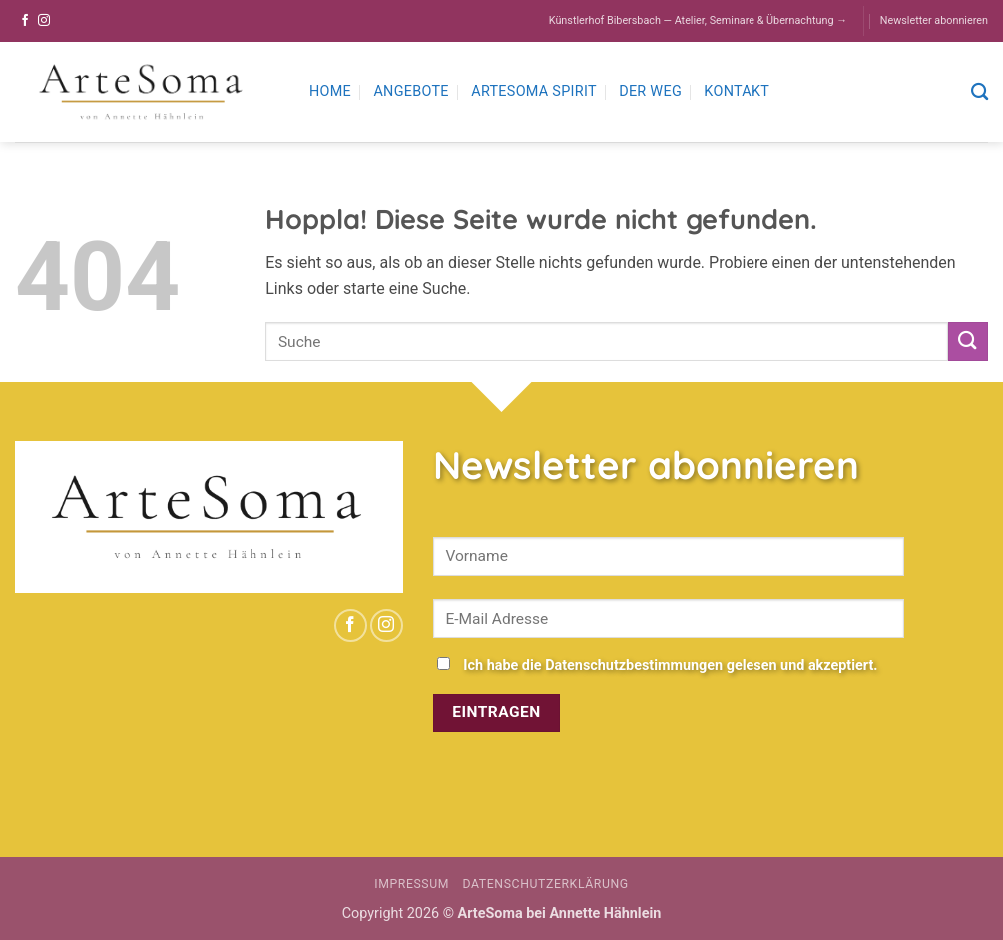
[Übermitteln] (968, 341)
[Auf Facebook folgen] (25, 21)
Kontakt (736, 91)
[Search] (979, 92)
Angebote (410, 91)
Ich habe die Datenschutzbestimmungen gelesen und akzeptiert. (670, 665)
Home (330, 91)
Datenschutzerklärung (546, 884)
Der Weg (650, 91)
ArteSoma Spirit (534, 91)
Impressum (411, 884)
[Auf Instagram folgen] (44, 21)
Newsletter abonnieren (934, 20)
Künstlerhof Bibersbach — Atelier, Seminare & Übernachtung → (698, 20)
